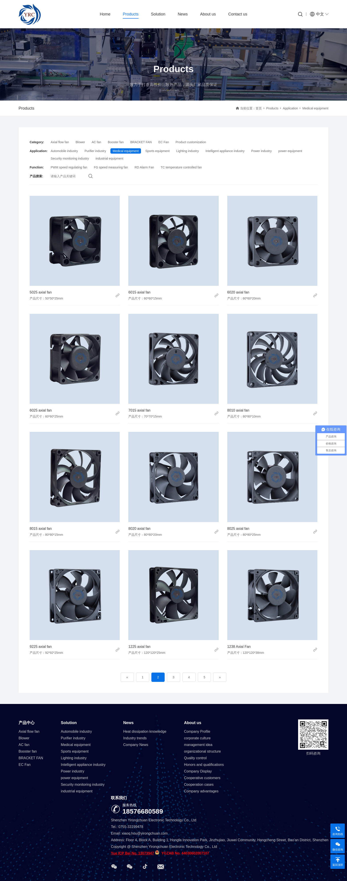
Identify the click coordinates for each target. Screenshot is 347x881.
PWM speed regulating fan (69, 167)
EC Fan (163, 142)
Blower (80, 142)
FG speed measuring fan (111, 167)
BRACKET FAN (141, 142)
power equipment (290, 151)
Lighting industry (187, 151)
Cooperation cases (199, 784)
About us (208, 14)
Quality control (195, 758)
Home (105, 14)
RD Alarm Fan (144, 167)
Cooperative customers (202, 778)
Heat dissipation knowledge (144, 731)
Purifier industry (95, 151)
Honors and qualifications (204, 765)
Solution (158, 14)
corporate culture (197, 738)
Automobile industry (64, 151)
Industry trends (135, 738)
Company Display (198, 771)
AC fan (96, 142)
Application (290, 108)
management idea (198, 745)
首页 (259, 108)
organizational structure (202, 751)
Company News (135, 745)
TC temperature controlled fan (181, 167)
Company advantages (201, 791)
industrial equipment (109, 158)
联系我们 (119, 798)
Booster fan (116, 142)
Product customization (190, 142)
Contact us (237, 14)
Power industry (261, 151)
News (183, 14)
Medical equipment (126, 151)
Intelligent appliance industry (225, 151)
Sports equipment (157, 151)
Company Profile (197, 731)
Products (131, 14)
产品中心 (27, 723)
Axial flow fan (60, 142)
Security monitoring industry (70, 158)
